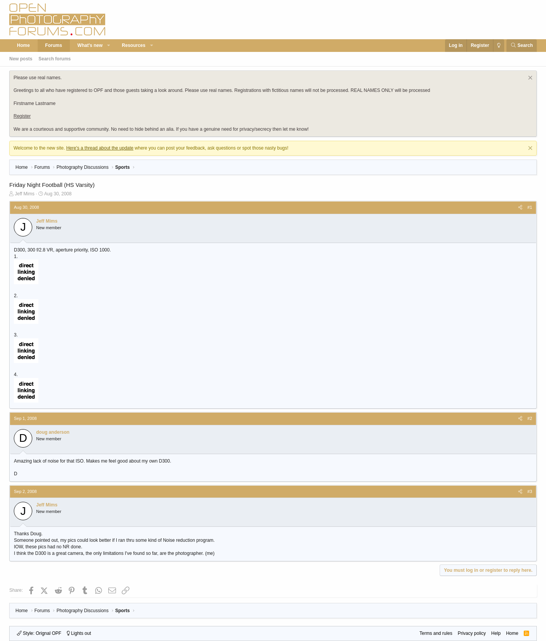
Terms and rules (436, 633)
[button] (109, 45)
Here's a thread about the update (99, 148)
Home (23, 45)
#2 (530, 418)
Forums (53, 45)
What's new (90, 45)
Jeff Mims (25, 193)
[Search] (521, 45)
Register (22, 116)
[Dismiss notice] (529, 79)
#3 (530, 491)
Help (496, 633)
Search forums (54, 59)
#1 (530, 207)
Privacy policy (472, 633)
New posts (20, 59)
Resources (133, 45)
